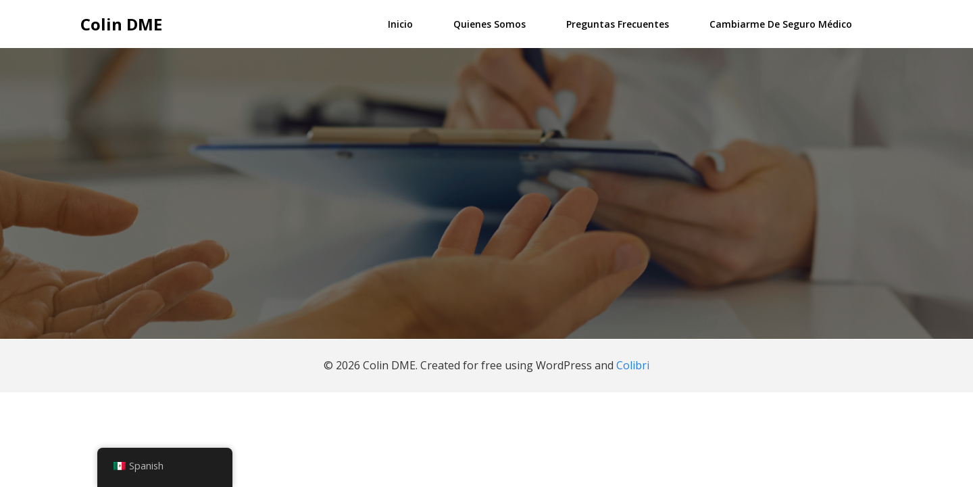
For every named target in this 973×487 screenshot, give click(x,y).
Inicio (400, 24)
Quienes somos (489, 24)
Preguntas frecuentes (617, 24)
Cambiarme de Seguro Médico (780, 24)
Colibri (632, 365)
